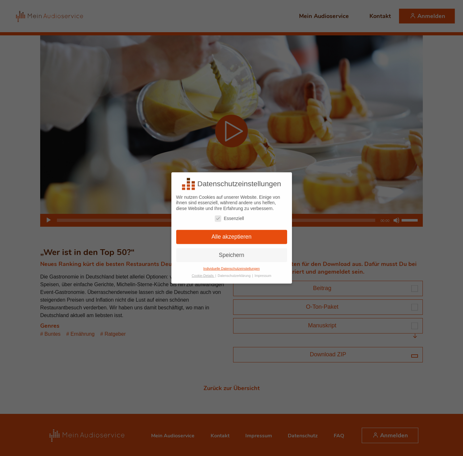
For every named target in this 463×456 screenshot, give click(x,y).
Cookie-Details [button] (203, 272)
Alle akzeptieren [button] (232, 233)
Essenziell (229, 215)
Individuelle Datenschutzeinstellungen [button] (231, 265)
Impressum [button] (263, 272)
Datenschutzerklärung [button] (234, 272)
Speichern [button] (231, 252)
